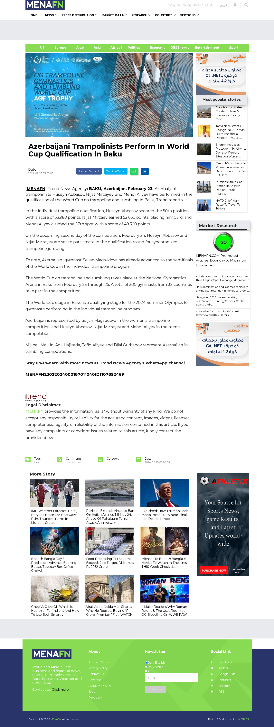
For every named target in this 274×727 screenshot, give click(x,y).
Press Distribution (78, 15)
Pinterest (221, 680)
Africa (115, 47)
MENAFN (36, 188)
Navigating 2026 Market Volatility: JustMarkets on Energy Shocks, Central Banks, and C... (220, 301)
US (37, 47)
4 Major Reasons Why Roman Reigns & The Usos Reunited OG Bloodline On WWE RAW (164, 610)
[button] (235, 5)
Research (139, 15)
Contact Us (96, 674)
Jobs (92, 691)
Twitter (219, 668)
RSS (217, 691)
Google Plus (223, 674)
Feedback (95, 697)
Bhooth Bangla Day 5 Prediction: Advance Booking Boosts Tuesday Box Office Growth (53, 564)
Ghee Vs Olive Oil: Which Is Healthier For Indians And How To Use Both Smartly (55, 610)
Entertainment (201, 47)
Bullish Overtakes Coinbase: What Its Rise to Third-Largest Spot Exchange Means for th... (223, 278)
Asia (97, 47)
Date (32, 169)
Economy (157, 47)
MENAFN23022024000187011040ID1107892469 (74, 374)
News (49, 15)
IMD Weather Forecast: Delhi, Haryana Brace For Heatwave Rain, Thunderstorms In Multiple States (54, 517)
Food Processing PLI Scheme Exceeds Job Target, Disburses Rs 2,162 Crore (110, 563)
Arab (80, 47)
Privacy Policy (98, 668)
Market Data (113, 15)
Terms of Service (100, 662)
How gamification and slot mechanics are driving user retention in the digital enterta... (223, 288)
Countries (164, 15)
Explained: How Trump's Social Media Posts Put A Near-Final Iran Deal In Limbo (165, 515)
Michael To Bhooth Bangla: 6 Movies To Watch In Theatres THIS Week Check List (164, 563)
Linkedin (220, 686)
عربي (224, 5)
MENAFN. (56, 719)
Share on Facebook (89, 171)
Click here (60, 689)
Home (32, 15)
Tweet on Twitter (116, 171)
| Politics (133, 47)
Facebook (221, 662)
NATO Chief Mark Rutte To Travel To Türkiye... (228, 204)
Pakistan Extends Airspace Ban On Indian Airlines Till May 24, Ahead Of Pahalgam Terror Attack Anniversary (110, 516)
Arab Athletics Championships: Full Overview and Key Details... (217, 313)
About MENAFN (100, 686)
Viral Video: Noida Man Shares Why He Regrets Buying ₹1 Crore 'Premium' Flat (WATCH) (110, 610)
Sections (188, 15)
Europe (60, 47)
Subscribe (155, 689)
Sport (231, 47)
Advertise (95, 680)
